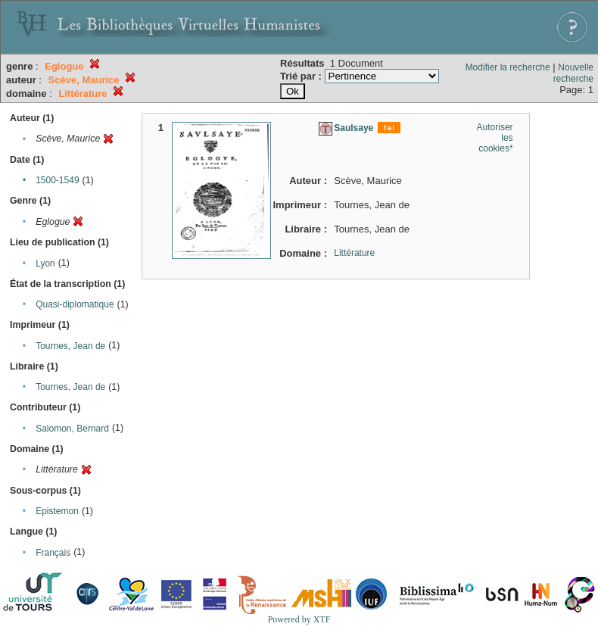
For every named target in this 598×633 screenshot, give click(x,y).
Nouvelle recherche (573, 73)
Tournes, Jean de (70, 346)
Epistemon (57, 511)
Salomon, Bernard (72, 428)
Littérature (354, 253)
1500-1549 (57, 180)
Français (53, 552)
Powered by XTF (299, 619)
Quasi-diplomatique (75, 304)
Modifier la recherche (508, 67)
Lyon (45, 263)
